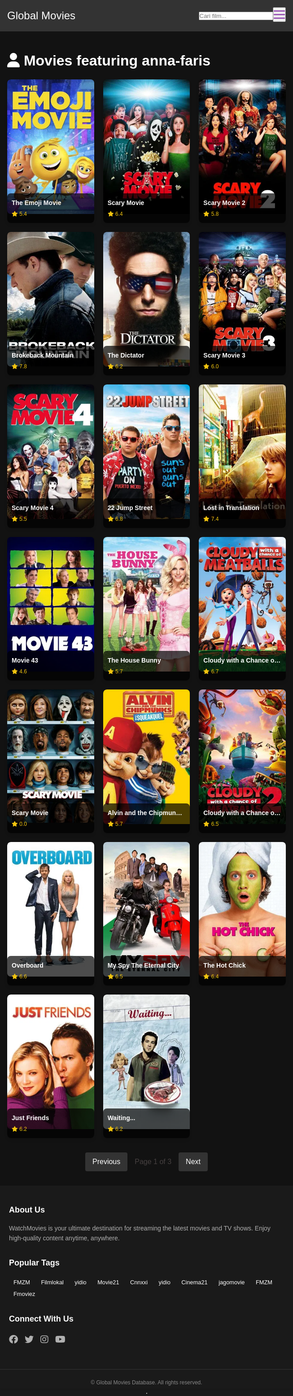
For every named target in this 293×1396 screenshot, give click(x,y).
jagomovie (232, 1282)
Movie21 (108, 1282)
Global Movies (41, 15)
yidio (80, 1282)
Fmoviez (24, 1294)
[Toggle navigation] (279, 14)
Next (193, 1161)
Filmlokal (52, 1282)
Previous (106, 1161)
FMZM (21, 1282)
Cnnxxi (139, 1282)
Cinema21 (194, 1282)
